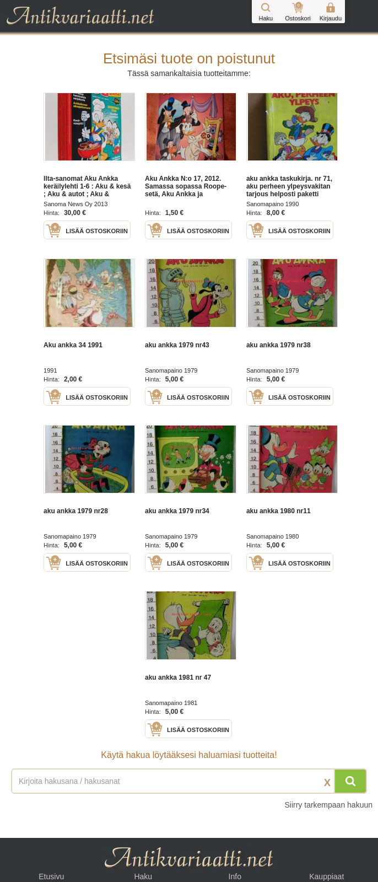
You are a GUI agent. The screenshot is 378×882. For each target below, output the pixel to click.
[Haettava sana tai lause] (189, 781)
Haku (143, 876)
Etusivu (51, 876)
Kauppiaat (326, 876)
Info (235, 876)
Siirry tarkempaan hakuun (328, 804)
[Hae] (350, 781)
